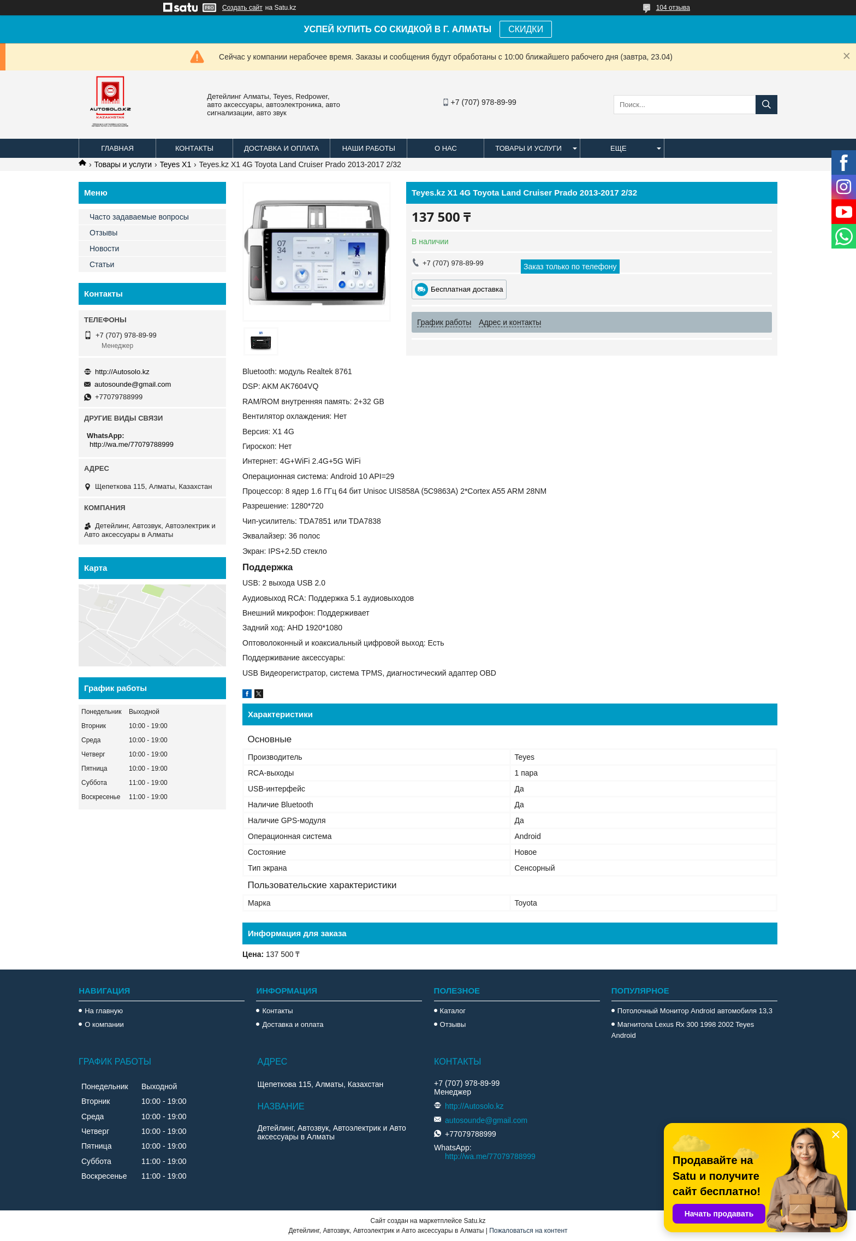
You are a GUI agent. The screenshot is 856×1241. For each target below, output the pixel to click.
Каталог (453, 1011)
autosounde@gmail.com (132, 384)
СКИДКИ (525, 29)
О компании (104, 1024)
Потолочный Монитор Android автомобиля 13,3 (694, 1011)
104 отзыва (673, 7)
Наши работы (368, 148)
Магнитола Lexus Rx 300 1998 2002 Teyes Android (682, 1029)
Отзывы (103, 232)
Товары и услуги (528, 148)
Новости (104, 248)
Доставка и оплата (281, 148)
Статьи (102, 264)
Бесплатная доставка (467, 289)
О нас (446, 148)
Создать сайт (242, 7)
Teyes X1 (176, 164)
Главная (117, 148)
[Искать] (766, 104)
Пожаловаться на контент (528, 1230)
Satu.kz (474, 1221)
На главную (104, 1011)
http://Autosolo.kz (122, 372)
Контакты (194, 148)
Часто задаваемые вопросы (139, 216)
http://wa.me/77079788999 (132, 444)
